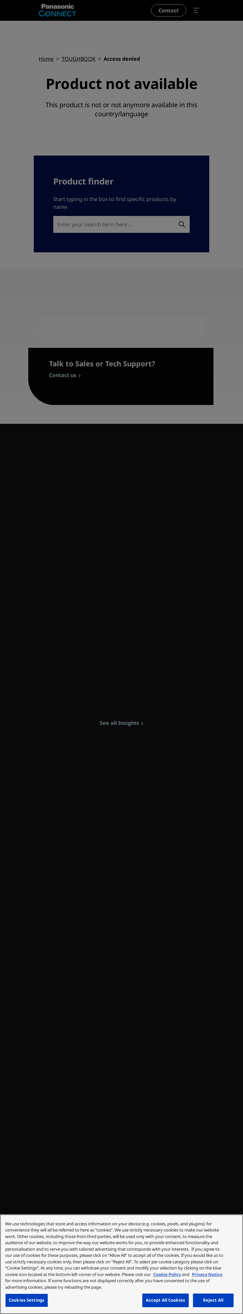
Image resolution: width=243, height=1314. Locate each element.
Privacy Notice (207, 1274)
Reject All (213, 1300)
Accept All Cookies (165, 1300)
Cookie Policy (167, 1274)
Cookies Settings (27, 1300)
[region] (121, 1264)
